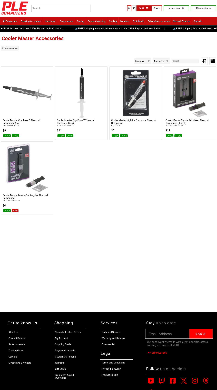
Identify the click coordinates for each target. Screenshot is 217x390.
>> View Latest (157, 352)
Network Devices (181, 21)
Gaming (80, 21)
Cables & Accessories (159, 21)
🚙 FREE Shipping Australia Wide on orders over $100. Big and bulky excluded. (121, 28)
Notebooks (50, 21)
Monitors (124, 21)
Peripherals (138, 21)
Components (66, 21)
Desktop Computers (31, 21)
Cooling (113, 21)
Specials (198, 21)
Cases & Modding (96, 21)
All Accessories (9, 48)
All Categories (10, 21)
